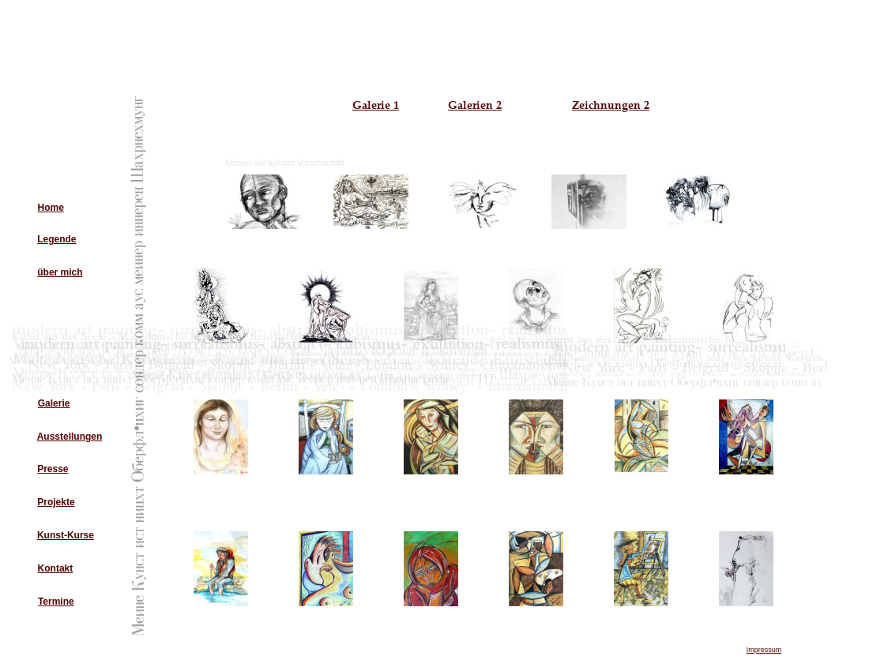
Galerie (54, 403)
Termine (56, 601)
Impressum (764, 650)
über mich (59, 272)
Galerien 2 (475, 104)
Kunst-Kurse (65, 535)
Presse (52, 468)
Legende (56, 239)
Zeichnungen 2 (610, 104)
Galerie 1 (375, 104)
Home (51, 207)
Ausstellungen (70, 436)
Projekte (55, 502)
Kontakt (55, 568)
